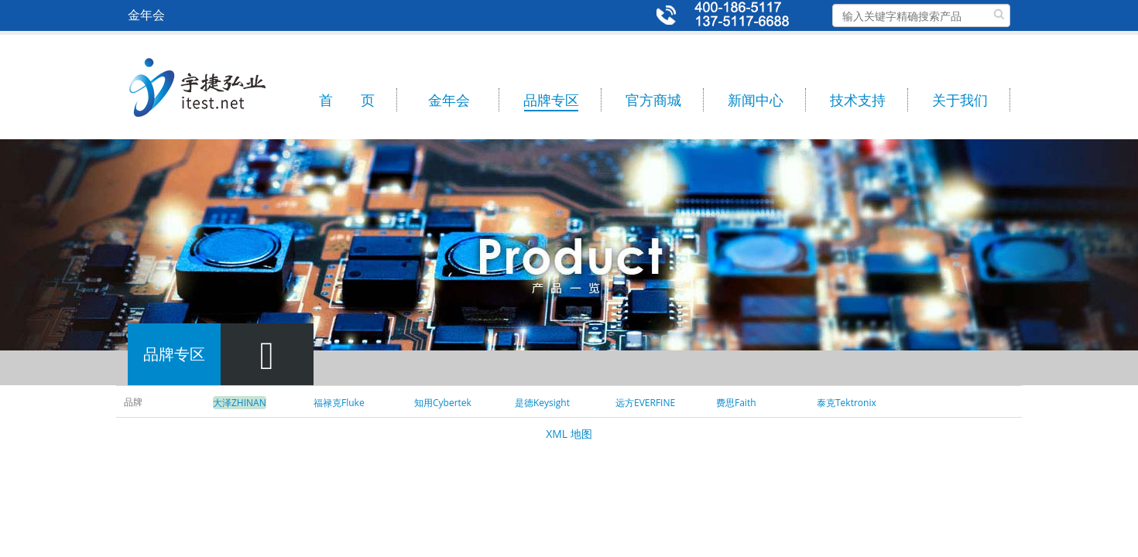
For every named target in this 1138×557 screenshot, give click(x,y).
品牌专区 (551, 100)
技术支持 (858, 100)
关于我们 (960, 100)
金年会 (449, 100)
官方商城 (653, 100)
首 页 (347, 100)
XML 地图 (569, 433)
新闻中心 (755, 100)
